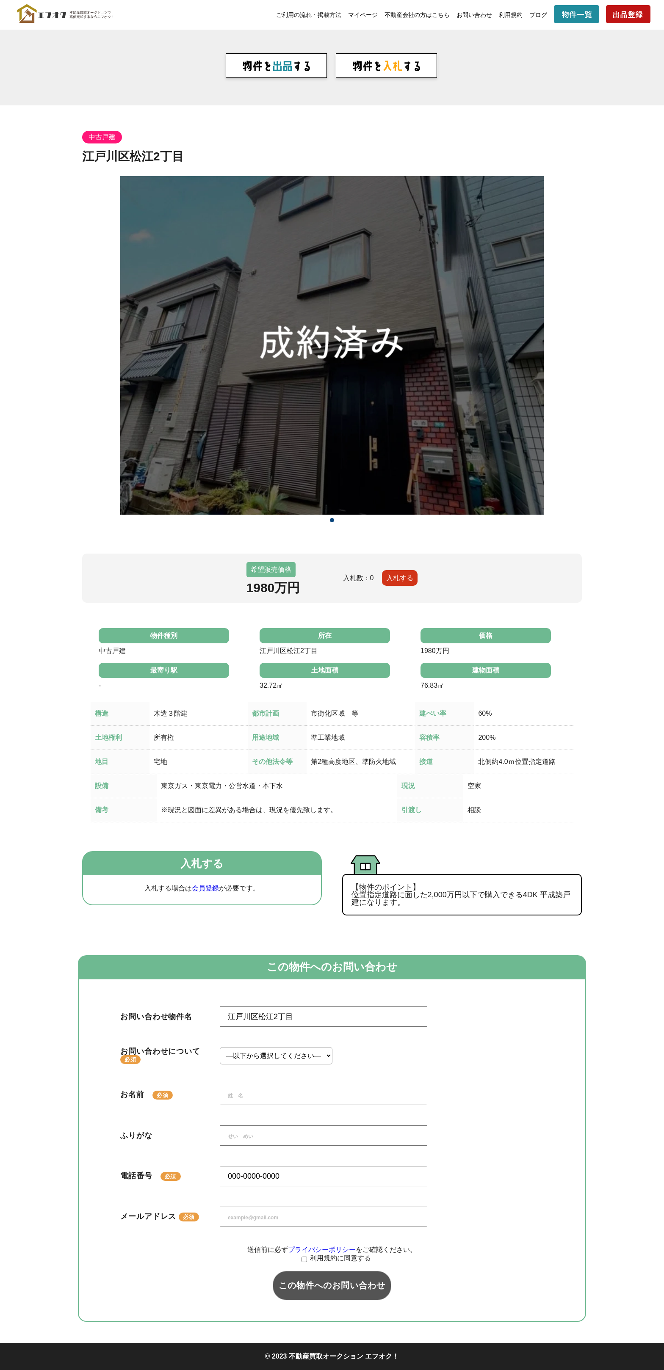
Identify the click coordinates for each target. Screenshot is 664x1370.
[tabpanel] (332, 345)
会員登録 (205, 888)
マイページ (363, 15)
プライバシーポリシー (322, 1249)
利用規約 (511, 15)
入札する (399, 578)
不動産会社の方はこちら (417, 15)
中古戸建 (102, 137)
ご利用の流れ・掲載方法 (308, 15)
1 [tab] (332, 520)
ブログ (538, 15)
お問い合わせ (474, 15)
